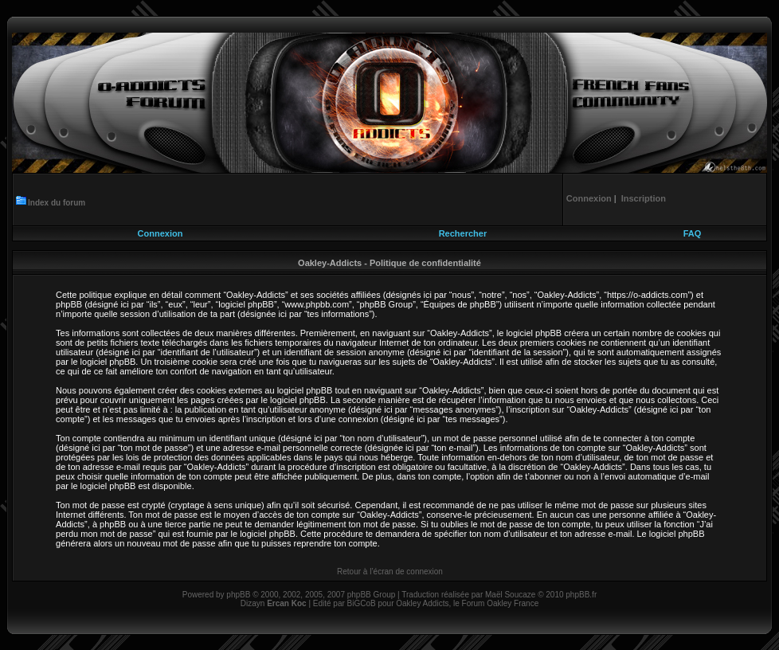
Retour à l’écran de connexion (390, 571)
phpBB (238, 594)
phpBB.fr (581, 594)
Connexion (160, 233)
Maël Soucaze (510, 594)
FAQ (692, 233)
